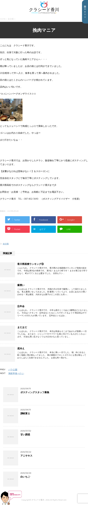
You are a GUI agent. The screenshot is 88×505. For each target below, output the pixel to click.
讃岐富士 (25, 413)
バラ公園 (12, 369)
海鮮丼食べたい (16, 373)
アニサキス (26, 455)
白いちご (25, 476)
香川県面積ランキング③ (30, 263)
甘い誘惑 (25, 434)
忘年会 (20, 306)
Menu (85, 11)
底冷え (20, 348)
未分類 (6, 244)
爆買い (20, 285)
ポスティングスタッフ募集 (34, 392)
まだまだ (22, 327)
